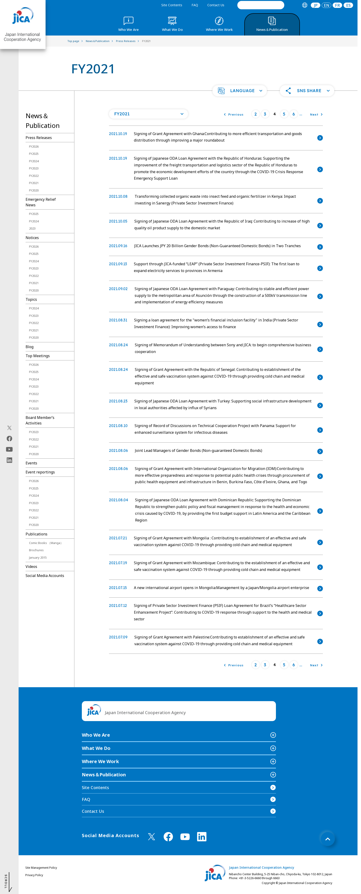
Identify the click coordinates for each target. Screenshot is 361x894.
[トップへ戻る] (328, 839)
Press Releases (39, 137)
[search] (260, 5)
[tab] (304, 5)
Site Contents (171, 5)
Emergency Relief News (41, 202)
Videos (31, 566)
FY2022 (34, 176)
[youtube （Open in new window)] (185, 836)
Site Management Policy (41, 868)
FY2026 (34, 146)
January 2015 (38, 557)
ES (348, 5)
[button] (239, 90)
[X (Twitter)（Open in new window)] (9, 428)
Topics (31, 299)
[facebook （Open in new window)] (168, 836)
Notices (32, 237)
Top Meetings (38, 355)
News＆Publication (104, 774)
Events (31, 463)
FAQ (195, 5)
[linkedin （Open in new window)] (201, 836)
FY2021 (34, 183)
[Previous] (234, 114)
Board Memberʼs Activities (40, 420)
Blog (29, 346)
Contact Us (215, 5)
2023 (32, 228)
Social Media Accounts (45, 575)
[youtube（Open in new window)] (9, 449)
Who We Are (96, 735)
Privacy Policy (34, 875)
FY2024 (34, 161)
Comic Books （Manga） (46, 543)
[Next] (316, 114)
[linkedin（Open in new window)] (9, 460)
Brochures (36, 550)
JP (316, 5)
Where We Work (100, 761)
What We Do (96, 748)
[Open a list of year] (148, 114)
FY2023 (34, 168)
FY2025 (34, 154)
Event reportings (40, 472)
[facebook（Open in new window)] (9, 438)
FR (337, 5)
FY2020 (34, 190)
